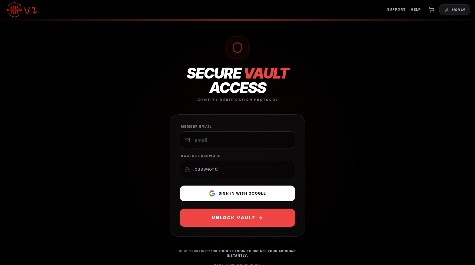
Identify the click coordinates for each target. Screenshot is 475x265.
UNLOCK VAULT (237, 217)
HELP (416, 9)
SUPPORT (396, 9)
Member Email (196, 126)
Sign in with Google (237, 193)
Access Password (201, 156)
